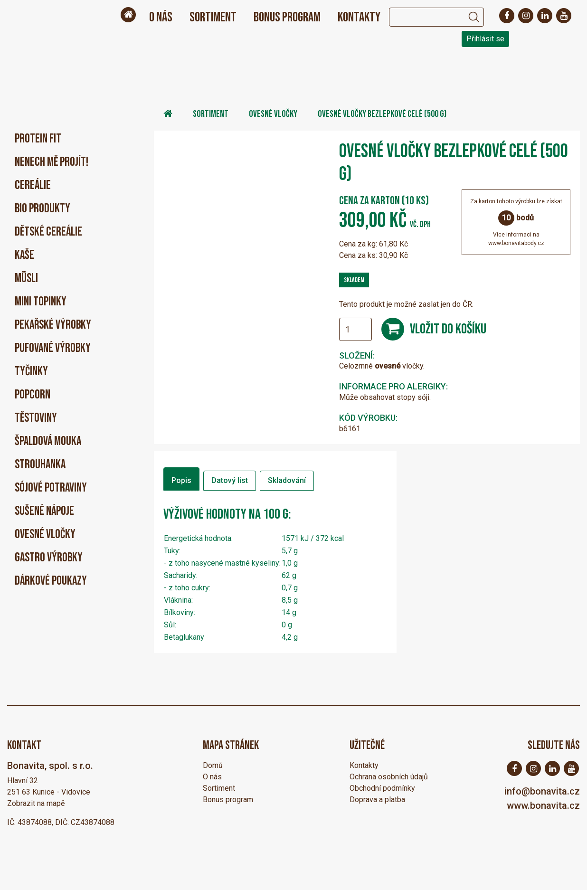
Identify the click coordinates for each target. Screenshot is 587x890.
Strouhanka (40, 464)
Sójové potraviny (51, 488)
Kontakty (359, 17)
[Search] (426, 17)
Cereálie (33, 185)
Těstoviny (36, 418)
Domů (213, 765)
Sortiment (213, 17)
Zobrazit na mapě (36, 803)
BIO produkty (42, 208)
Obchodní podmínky (382, 788)
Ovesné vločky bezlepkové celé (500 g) (382, 114)
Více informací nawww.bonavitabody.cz (516, 238)
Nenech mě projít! (51, 162)
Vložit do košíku (448, 329)
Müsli (26, 278)
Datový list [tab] (229, 480)
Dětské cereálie (48, 232)
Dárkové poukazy (51, 581)
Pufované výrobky (53, 348)
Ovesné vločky (45, 534)
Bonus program (287, 17)
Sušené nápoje (44, 511)
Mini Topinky (40, 301)
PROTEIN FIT (38, 139)
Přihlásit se (485, 38)
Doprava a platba (377, 799)
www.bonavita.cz (543, 805)
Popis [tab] (181, 480)
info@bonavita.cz (542, 791)
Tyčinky (31, 371)
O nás (160, 17)
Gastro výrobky (49, 557)
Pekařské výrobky (53, 325)
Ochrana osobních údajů (389, 776)
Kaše (24, 255)
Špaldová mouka (48, 441)
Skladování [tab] (287, 480)
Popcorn (32, 395)
